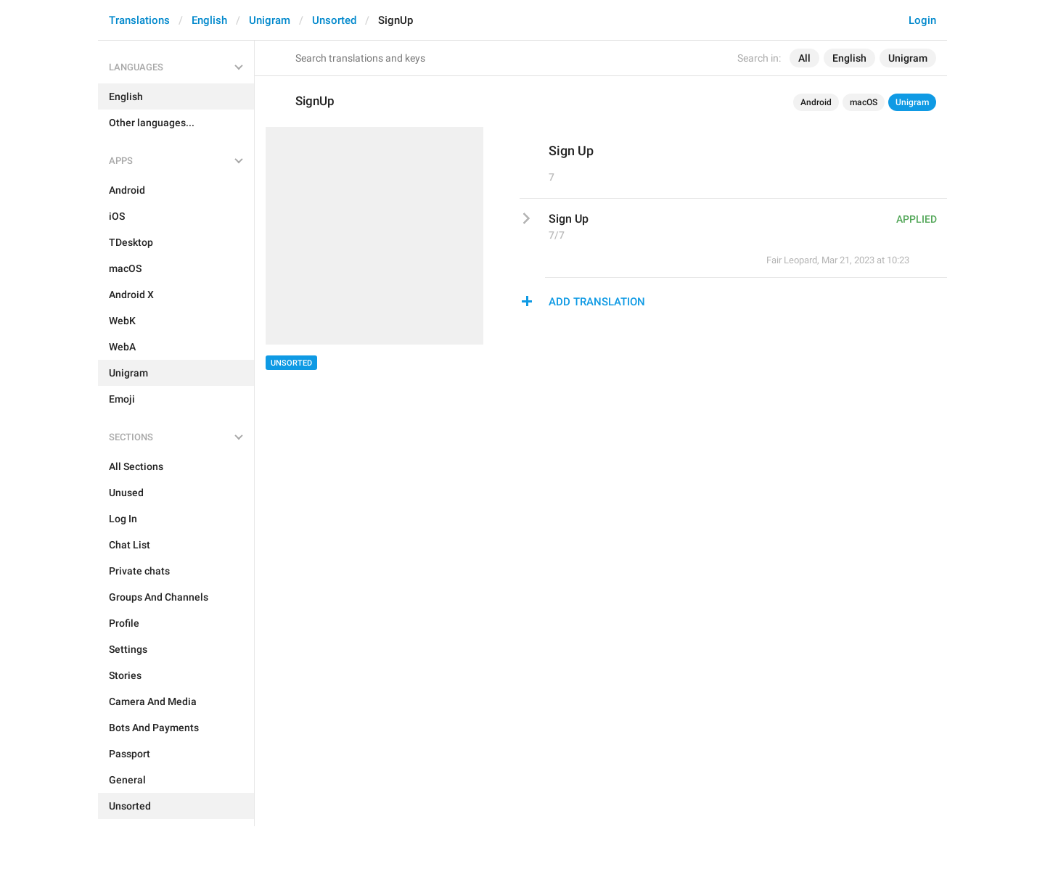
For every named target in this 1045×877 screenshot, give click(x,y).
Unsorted (334, 20)
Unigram (269, 20)
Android (816, 102)
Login (922, 20)
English (209, 20)
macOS (863, 102)
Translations (139, 20)
